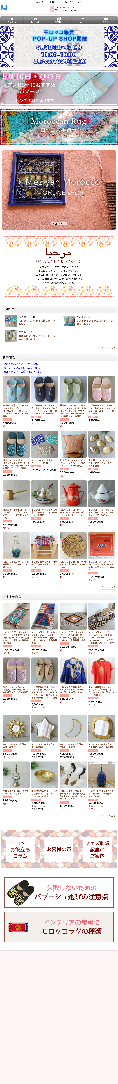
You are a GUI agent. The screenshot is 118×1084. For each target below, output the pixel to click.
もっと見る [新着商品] (108, 587)
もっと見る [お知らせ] (108, 348)
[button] (4, 7)
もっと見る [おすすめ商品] (108, 816)
